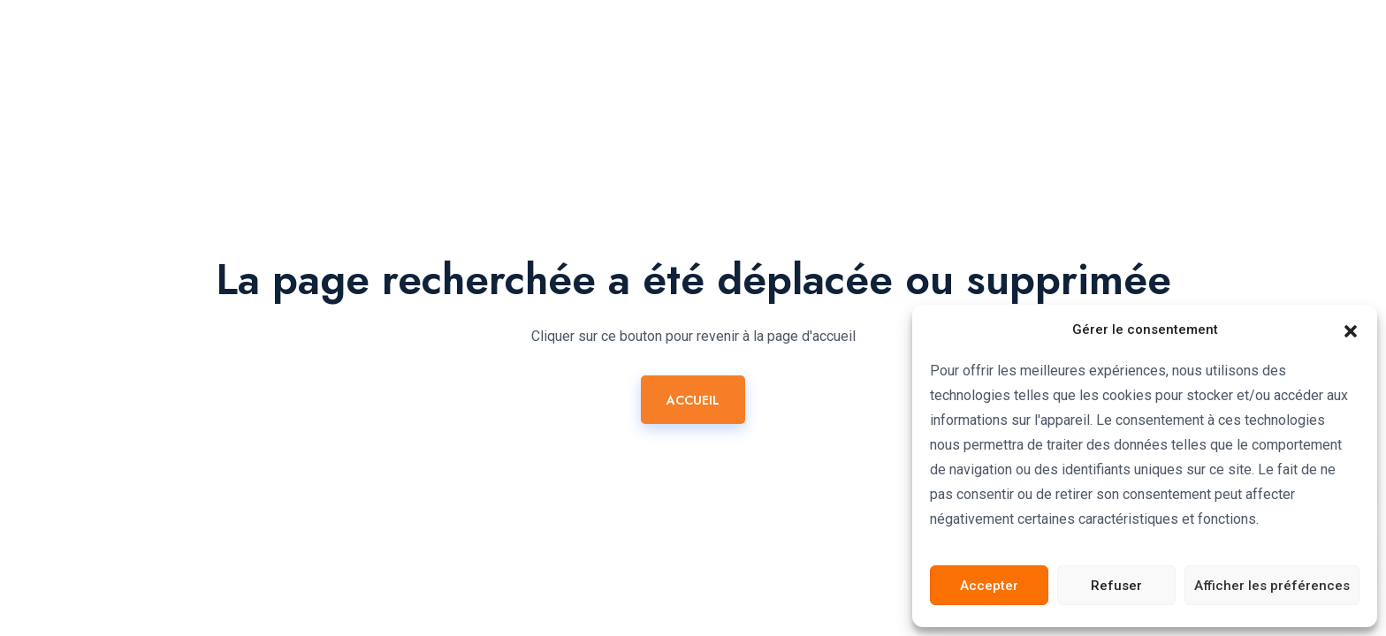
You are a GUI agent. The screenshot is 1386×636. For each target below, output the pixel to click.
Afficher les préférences (1272, 586)
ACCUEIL (693, 400)
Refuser (1116, 586)
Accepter (989, 586)
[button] (1350, 329)
